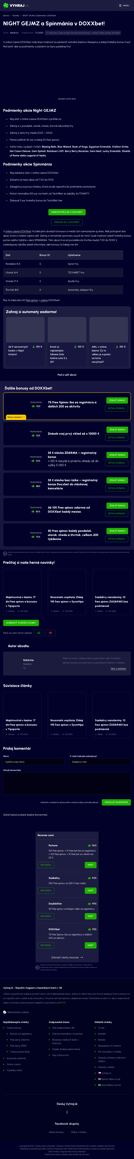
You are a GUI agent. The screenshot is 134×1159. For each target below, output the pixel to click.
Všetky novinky (105, 33)
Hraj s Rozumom (60, 1055)
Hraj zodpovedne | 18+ (63, 1027)
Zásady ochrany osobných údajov (112, 1059)
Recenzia (46, 865)
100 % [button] (39, 346)
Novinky (16, 15)
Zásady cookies (106, 1067)
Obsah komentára (12, 770)
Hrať (90, 865)
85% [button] (38, 511)
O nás (101, 1027)
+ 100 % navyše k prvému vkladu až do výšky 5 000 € (73, 459)
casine (44, 300)
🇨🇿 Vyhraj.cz (104, 1073)
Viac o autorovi (118, 668)
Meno (6, 756)
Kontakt (102, 1033)
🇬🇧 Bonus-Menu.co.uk (109, 1079)
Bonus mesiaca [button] (16, 417)
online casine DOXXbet (18, 231)
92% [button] (38, 406)
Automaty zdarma (16, 1058)
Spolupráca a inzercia (109, 1045)
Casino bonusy (14, 1027)
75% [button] (38, 536)
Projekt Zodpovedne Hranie (66, 1049)
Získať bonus (117, 400)
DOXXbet (116, 33)
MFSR (63, 1002)
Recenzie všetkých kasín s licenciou (65, 1041)
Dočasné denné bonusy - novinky (84, 33)
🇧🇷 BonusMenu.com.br (109, 1085)
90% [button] (38, 460)
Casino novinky (64, 33)
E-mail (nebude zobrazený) (83, 756)
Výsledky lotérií (14, 1070)
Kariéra (101, 1039)
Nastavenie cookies (18, 1012)
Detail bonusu (116, 408)
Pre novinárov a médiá (109, 1051)
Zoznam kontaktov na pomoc (67, 1033)
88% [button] (38, 486)
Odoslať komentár (116, 802)
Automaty (53, 33)
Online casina (14, 1064)
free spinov (32, 300)
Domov (6, 15)
